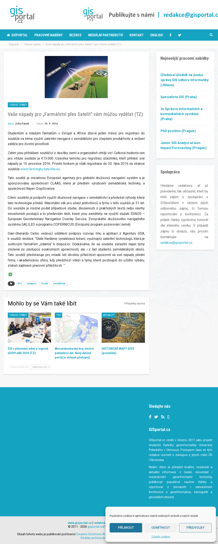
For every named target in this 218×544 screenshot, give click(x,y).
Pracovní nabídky (48, 35)
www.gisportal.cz (80, 523)
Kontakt (137, 35)
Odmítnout (160, 528)
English (156, 35)
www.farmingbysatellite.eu (40, 169)
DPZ (20, 283)
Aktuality (109, 315)
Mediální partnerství (105, 35)
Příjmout (126, 528)
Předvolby (195, 528)
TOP (58, 315)
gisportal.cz (95, 526)
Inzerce (75, 35)
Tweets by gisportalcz (92, 407)
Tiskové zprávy (18, 104)
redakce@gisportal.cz (176, 243)
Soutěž (44, 283)
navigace (31, 283)
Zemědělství (59, 283)
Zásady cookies (160, 536)
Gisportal (17, 35)
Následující (41, 367)
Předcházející (19, 367)
